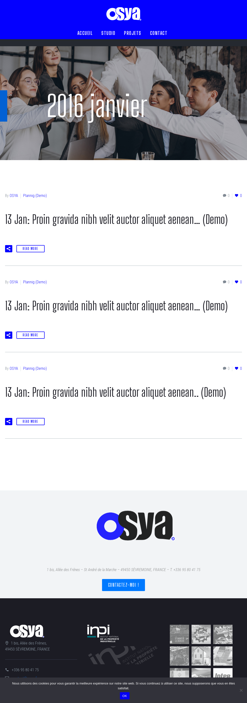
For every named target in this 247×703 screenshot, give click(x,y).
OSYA (14, 195)
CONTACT (159, 33)
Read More (30, 249)
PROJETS (132, 33)
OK (124, 696)
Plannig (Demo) (35, 195)
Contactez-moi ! (123, 585)
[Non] (241, 690)
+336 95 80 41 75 (25, 670)
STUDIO (108, 33)
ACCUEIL (85, 33)
